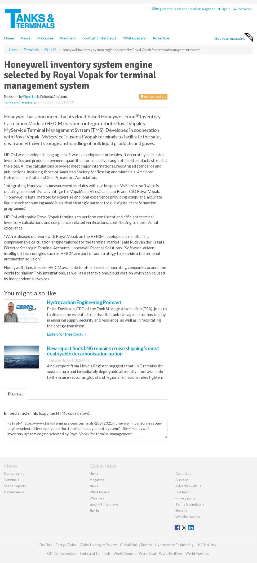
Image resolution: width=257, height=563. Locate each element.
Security (181, 510)
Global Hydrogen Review (98, 545)
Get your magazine (233, 37)
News (94, 486)
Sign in (224, 9)
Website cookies (187, 517)
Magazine (45, 38)
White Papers (99, 492)
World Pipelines (197, 553)
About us (181, 480)
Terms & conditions (189, 504)
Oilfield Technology (61, 553)
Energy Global (66, 545)
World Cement (125, 553)
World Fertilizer (170, 553)
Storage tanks (14, 473)
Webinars (68, 38)
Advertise (161, 38)
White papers (134, 38)
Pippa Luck (31, 96)
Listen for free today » (66, 334)
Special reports (15, 486)
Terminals (11, 480)
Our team (182, 492)
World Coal (147, 553)
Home (9, 38)
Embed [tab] (16, 394)
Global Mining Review (136, 545)
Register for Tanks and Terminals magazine (183, 9)
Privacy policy (185, 498)
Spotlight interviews (99, 38)
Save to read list (153, 96)
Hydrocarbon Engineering (174, 545)
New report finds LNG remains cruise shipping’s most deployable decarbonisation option (103, 351)
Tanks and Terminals (19, 102)
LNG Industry (206, 545)
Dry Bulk (45, 545)
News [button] (25, 38)
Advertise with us (188, 486)
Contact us (243, 9)
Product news (14, 492)
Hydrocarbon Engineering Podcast (84, 302)
